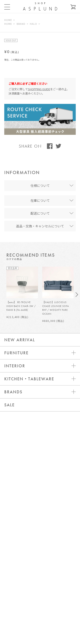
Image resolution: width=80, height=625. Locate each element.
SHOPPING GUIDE (39, 89)
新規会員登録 (40, 551)
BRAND (21, 23)
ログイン (40, 539)
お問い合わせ (40, 526)
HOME (8, 20)
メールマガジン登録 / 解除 (40, 564)
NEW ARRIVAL (19, 340)
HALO (33, 23)
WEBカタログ (40, 577)
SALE (9, 405)
